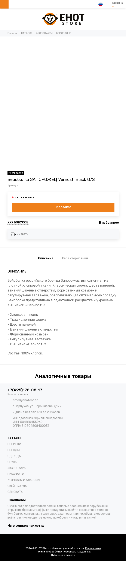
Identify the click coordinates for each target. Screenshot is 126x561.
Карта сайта (93, 548)
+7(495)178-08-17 (24, 390)
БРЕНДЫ (13, 450)
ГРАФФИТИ (15, 474)
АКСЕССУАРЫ (16, 468)
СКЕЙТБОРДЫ (17, 486)
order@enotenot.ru (26, 400)
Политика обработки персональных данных (63, 551)
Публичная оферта (63, 555)
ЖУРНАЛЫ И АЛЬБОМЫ (23, 480)
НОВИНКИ (14, 444)
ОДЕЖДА (14, 456)
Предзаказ (63, 207)
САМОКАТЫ (15, 492)
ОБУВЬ (12, 462)
